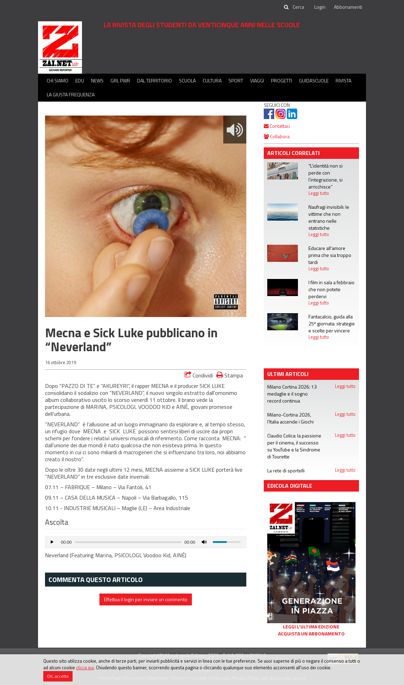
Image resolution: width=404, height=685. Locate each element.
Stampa (229, 375)
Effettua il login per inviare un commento (145, 599)
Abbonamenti (348, 6)
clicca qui (85, 667)
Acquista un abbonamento (311, 633)
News (97, 80)
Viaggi (257, 80)
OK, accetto (58, 676)
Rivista (343, 80)
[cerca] (299, 7)
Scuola (187, 80)
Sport (236, 80)
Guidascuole (314, 80)
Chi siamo (57, 80)
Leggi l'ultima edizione (311, 626)
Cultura (212, 80)
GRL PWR (120, 80)
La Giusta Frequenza (71, 94)
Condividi (199, 375)
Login (320, 6)
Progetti (281, 80)
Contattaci (277, 126)
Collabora (277, 136)
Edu (79, 80)
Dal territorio (154, 80)
